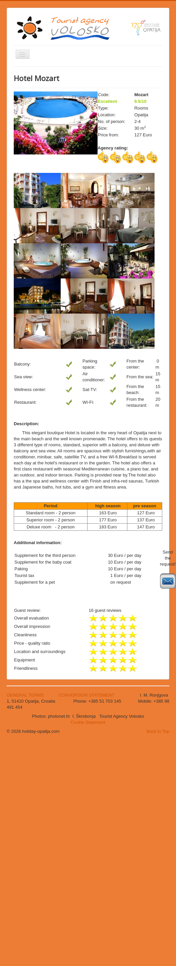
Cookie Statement (88, 722)
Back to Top (157, 731)
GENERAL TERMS (26, 695)
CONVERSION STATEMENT (86, 695)
